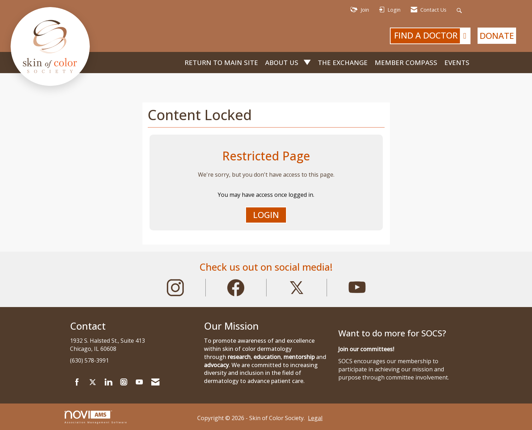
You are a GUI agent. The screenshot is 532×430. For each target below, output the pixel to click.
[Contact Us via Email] (155, 382)
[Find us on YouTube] (139, 382)
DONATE (497, 35)
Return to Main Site (221, 62)
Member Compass (406, 62)
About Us (282, 62)
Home (175, 63)
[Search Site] (460, 10)
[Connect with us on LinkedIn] (108, 382)
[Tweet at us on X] (93, 382)
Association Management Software (96, 417)
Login (266, 214)
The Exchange (343, 62)
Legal (315, 418)
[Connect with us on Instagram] (124, 382)
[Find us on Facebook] (77, 382)
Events (456, 62)
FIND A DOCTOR (432, 35)
